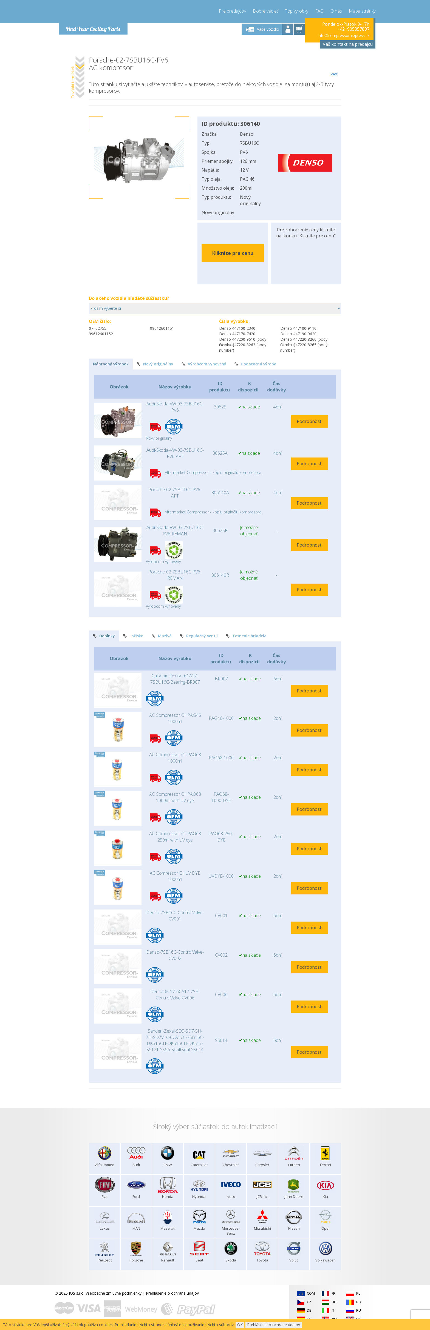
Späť (333, 66)
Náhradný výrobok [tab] (111, 363)
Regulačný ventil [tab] (199, 635)
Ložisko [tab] (133, 635)
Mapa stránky (362, 11)
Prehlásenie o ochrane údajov (172, 1293)
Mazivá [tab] (162, 635)
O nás (336, 11)
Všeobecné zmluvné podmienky (114, 1293)
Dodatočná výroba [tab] (255, 363)
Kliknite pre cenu (232, 253)
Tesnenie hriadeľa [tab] (246, 635)
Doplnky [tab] (104, 635)
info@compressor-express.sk (343, 35)
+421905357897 (353, 29)
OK (240, 1324)
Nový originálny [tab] (155, 363)
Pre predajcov (232, 11)
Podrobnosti (309, 421)
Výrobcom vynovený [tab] (204, 363)
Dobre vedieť (265, 11)
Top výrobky (296, 11)
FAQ (319, 11)
